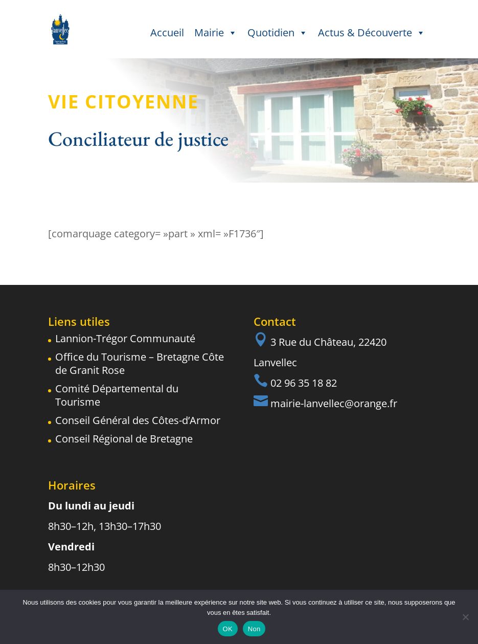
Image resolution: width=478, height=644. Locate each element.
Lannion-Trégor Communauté (125, 338)
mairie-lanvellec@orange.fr (333, 403)
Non (254, 629)
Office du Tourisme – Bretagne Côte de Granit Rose (139, 363)
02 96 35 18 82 (303, 383)
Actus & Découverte (371, 32)
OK (228, 629)
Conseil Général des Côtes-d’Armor (137, 420)
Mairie (215, 32)
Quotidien (277, 32)
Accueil (167, 32)
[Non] (465, 617)
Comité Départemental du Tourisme (116, 395)
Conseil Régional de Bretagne (124, 439)
